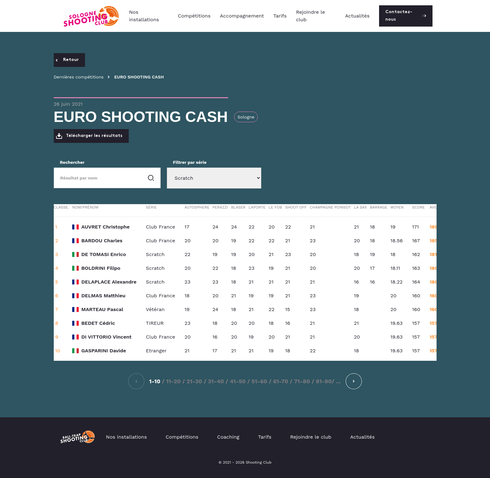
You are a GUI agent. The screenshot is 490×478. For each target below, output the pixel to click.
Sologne (246, 116)
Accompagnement (242, 16)
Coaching (228, 437)
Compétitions (194, 16)
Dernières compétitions (79, 76)
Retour (67, 60)
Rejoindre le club (310, 16)
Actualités (357, 16)
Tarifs (280, 16)
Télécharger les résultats (89, 135)
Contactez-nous (405, 16)
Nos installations (144, 16)
